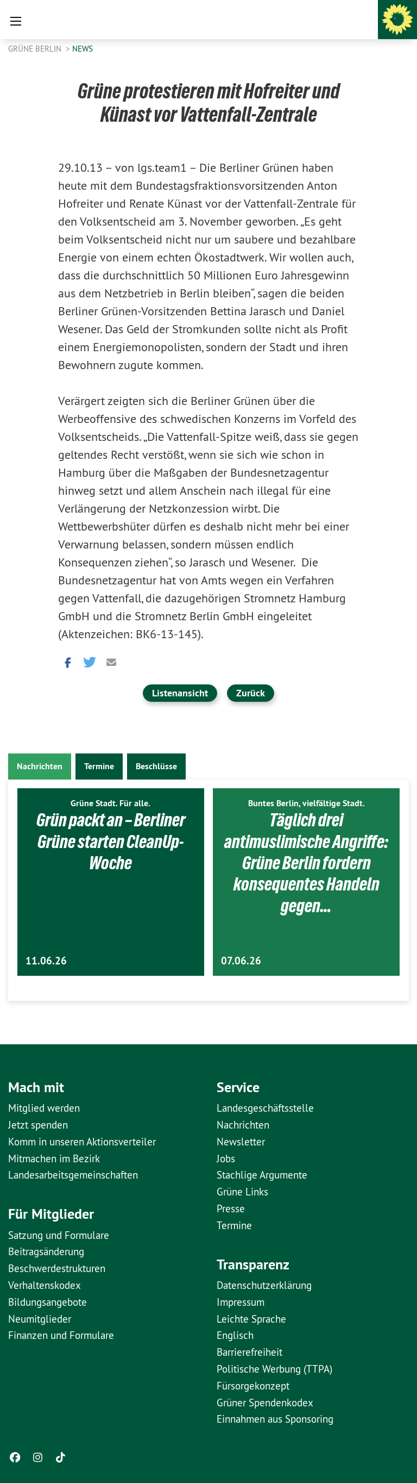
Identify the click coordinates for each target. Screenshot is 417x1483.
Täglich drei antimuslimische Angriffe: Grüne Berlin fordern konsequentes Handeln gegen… (306, 862)
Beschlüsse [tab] (156, 766)
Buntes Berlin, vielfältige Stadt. (306, 803)
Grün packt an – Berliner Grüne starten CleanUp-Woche (110, 841)
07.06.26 (241, 961)
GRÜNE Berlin (36, 48)
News (82, 48)
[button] (66, 661)
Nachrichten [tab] (39, 766)
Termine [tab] (99, 766)
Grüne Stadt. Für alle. (110, 803)
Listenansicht (180, 693)
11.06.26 (46, 961)
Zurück (250, 693)
